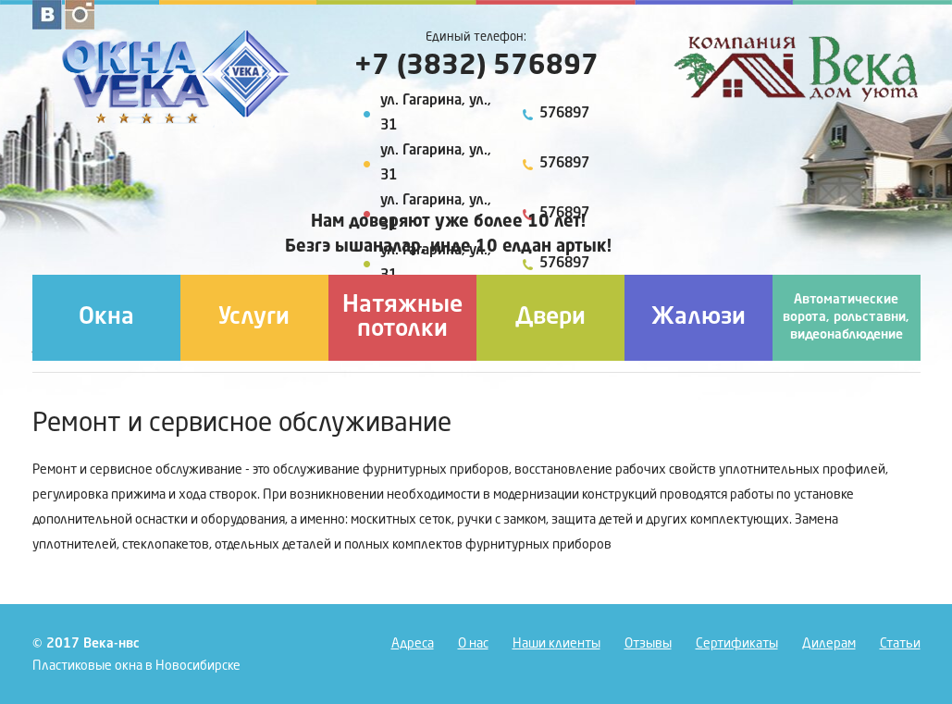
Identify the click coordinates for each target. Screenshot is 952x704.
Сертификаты (737, 643)
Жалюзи (698, 317)
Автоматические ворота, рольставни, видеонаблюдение (846, 317)
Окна (106, 317)
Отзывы (648, 643)
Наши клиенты (556, 643)
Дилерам (829, 643)
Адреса (412, 643)
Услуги (254, 317)
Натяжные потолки (402, 317)
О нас (473, 643)
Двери (550, 317)
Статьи (900, 643)
